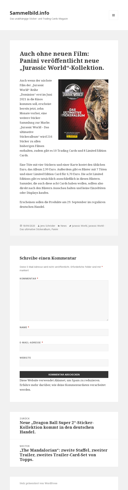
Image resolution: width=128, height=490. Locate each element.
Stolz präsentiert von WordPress (38, 483)
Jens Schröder (47, 225)
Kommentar (29, 278)
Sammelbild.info (29, 13)
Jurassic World (79, 225)
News (63, 225)
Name (24, 327)
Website (25, 357)
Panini (55, 229)
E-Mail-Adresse (31, 342)
